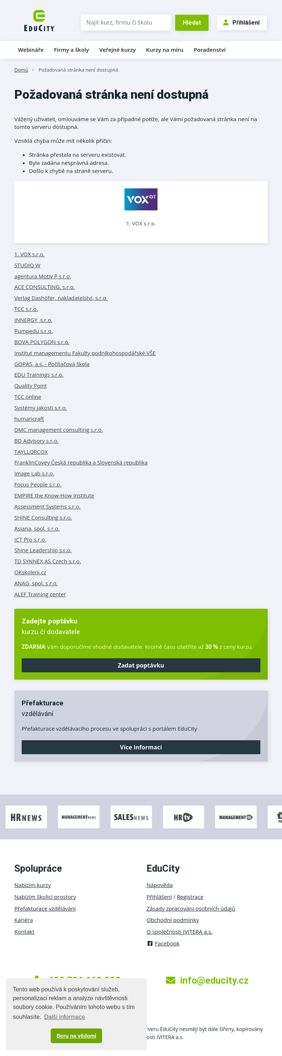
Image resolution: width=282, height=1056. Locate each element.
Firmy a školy (71, 49)
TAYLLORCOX (31, 451)
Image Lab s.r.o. (34, 473)
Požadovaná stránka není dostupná (78, 69)
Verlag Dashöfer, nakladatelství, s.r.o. (61, 297)
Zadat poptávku (141, 665)
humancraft (29, 418)
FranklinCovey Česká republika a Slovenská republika (81, 462)
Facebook (163, 943)
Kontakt (24, 931)
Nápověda (160, 885)
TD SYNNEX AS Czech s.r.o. (47, 561)
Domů (21, 69)
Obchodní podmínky (173, 919)
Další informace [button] (64, 1017)
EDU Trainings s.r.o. (39, 374)
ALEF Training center (40, 594)
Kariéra (23, 919)
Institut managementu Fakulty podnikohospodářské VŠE (85, 353)
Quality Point (30, 385)
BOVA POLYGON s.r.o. (41, 342)
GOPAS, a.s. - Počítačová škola (52, 364)
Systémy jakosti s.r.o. (40, 407)
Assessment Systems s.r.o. (47, 506)
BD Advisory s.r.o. (36, 440)
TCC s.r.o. (26, 308)
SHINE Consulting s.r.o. (43, 517)
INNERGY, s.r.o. (33, 319)
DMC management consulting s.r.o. (58, 429)
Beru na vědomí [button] (76, 1036)
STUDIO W (27, 265)
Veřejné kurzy (117, 49)
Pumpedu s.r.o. (33, 330)
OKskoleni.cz (30, 572)
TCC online (27, 396)
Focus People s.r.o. (37, 484)
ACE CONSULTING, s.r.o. (44, 286)
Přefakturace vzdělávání (45, 908)
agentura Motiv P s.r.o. (42, 276)
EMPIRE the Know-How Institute (54, 495)
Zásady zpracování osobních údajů (191, 908)
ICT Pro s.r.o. (30, 539)
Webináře (31, 49)
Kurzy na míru (165, 49)
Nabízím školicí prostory (45, 896)
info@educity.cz (207, 980)
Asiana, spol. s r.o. (36, 528)
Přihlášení (241, 22)
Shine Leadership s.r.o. (43, 550)
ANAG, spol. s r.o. (36, 583)
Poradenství (210, 49)
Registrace (190, 896)
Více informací (141, 747)
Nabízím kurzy (32, 885)
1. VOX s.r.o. (141, 223)
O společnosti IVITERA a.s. (180, 931)
